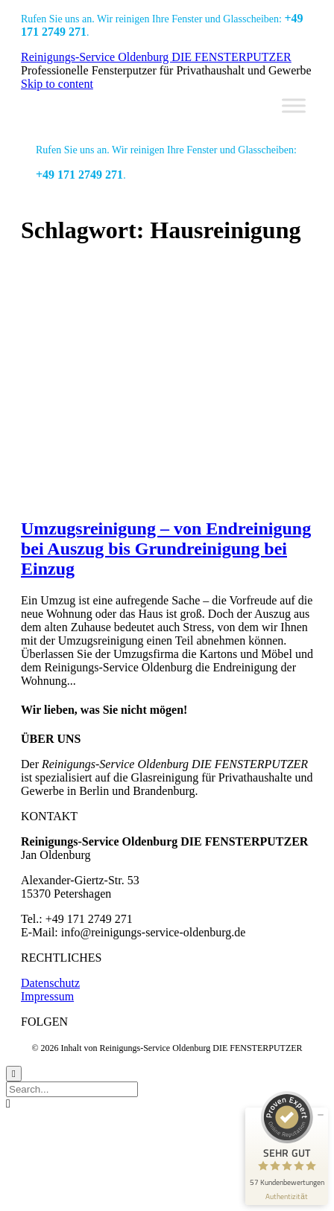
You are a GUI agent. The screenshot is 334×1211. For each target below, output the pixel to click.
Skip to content (57, 83)
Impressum (47, 996)
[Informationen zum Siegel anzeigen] (286, 1196)
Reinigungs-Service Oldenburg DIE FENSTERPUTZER (156, 57)
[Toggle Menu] (294, 105)
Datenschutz (50, 983)
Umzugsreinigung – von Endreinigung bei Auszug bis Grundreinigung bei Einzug (166, 548)
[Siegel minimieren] (320, 1115)
